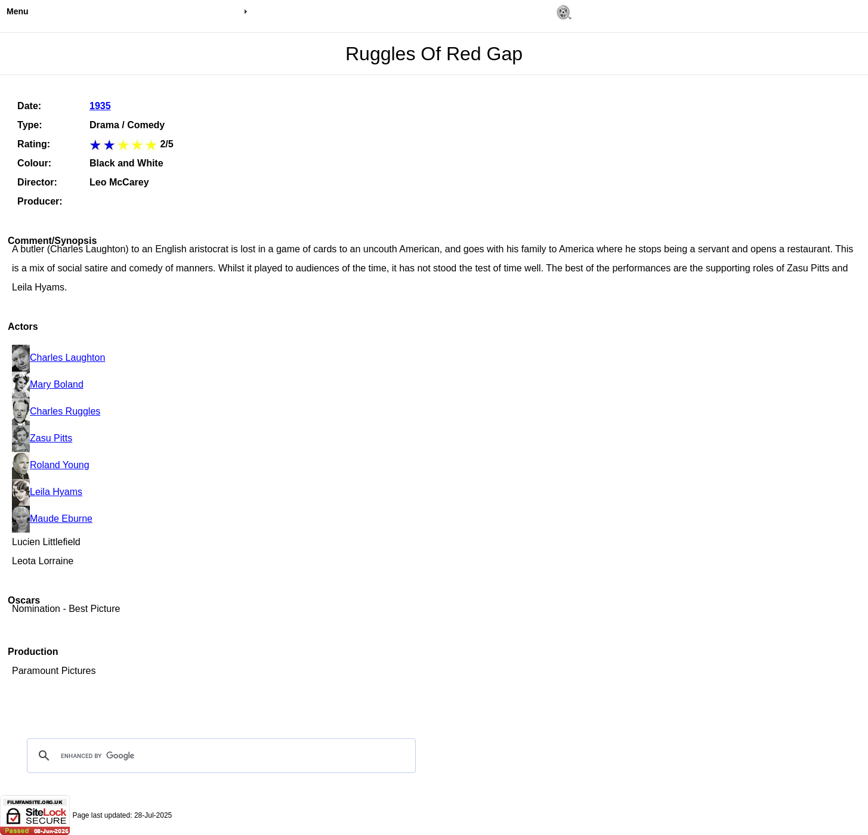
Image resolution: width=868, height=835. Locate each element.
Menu (18, 11)
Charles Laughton (58, 357)
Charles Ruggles (56, 411)
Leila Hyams (47, 492)
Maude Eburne (52, 519)
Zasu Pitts (42, 438)
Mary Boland (48, 384)
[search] (219, 756)
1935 (100, 106)
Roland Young (50, 465)
